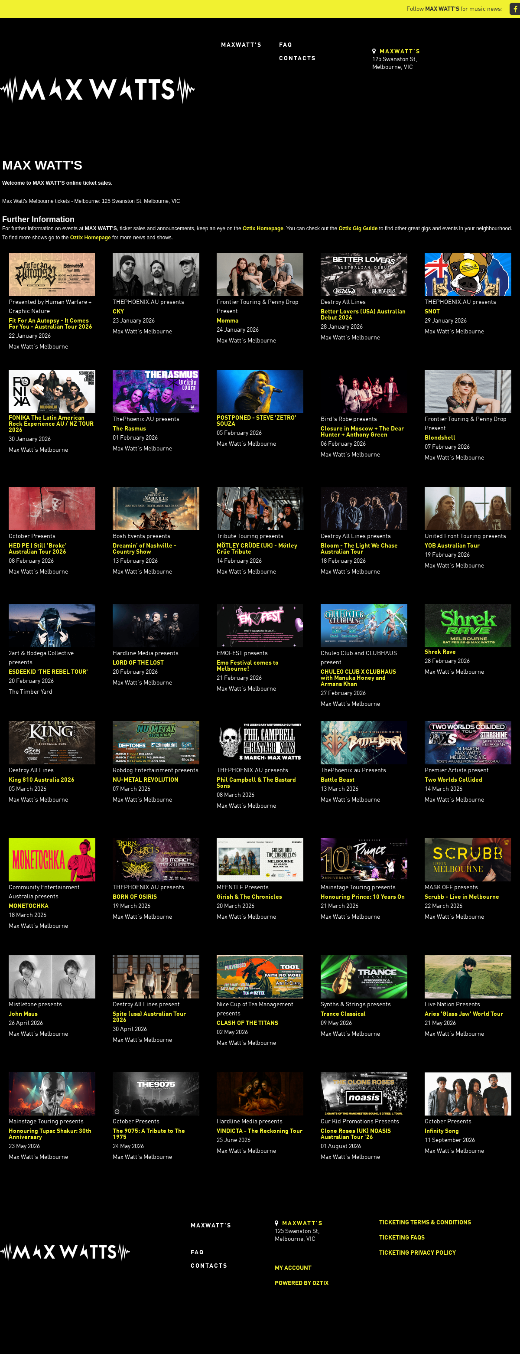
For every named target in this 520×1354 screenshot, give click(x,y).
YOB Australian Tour (452, 546)
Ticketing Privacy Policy (417, 1253)
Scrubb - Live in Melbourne (462, 897)
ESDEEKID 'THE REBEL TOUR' (48, 672)
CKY (118, 312)
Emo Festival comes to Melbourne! (248, 666)
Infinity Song (442, 1131)
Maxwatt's (241, 45)
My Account (293, 1268)
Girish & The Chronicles (249, 897)
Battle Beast (337, 780)
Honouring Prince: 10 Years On (363, 897)
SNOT (432, 312)
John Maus (23, 1014)
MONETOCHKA (29, 906)
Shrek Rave (440, 652)
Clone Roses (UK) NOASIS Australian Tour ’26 (356, 1134)
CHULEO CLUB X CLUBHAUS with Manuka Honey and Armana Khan (358, 678)
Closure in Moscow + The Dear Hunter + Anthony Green (362, 432)
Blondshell (440, 438)
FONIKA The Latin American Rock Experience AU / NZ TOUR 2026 (51, 424)
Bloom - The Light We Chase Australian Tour (359, 549)
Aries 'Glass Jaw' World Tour (464, 1014)
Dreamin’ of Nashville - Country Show (144, 549)
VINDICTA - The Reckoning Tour (259, 1131)
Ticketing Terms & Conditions (425, 1223)
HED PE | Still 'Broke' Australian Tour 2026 (38, 549)
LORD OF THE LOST (138, 663)
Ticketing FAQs (402, 1238)
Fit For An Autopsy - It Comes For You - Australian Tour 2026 (50, 324)
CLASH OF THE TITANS (247, 1023)
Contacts (297, 58)
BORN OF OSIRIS (135, 897)
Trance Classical (343, 1014)
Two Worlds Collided (453, 780)
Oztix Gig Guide (357, 228)
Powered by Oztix (301, 1283)
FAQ (285, 45)
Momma (227, 321)
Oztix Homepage (263, 228)
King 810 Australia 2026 (42, 780)
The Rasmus (129, 429)
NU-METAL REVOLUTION (146, 780)
